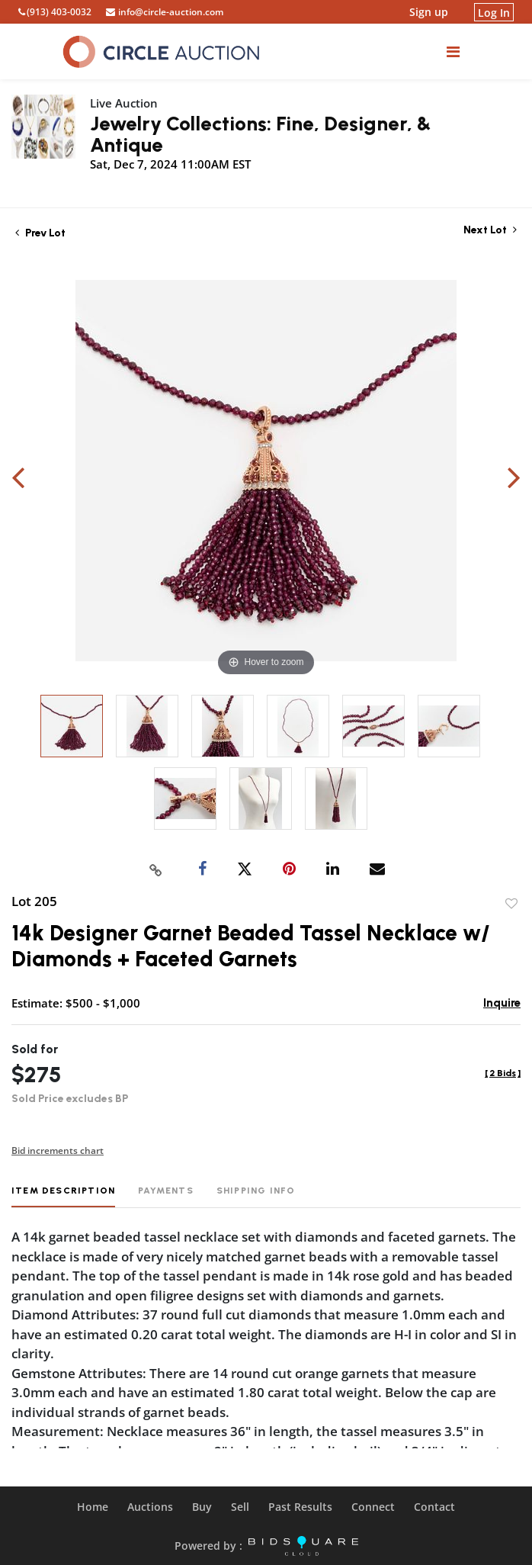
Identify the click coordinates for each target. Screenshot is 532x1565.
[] (503, 1073)
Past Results (300, 1506)
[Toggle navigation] (453, 51)
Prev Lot (40, 233)
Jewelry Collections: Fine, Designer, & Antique (260, 134)
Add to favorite (511, 903)
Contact (434, 1506)
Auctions (150, 1506)
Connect (373, 1506)
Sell (240, 1506)
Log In (494, 12)
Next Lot (490, 229)
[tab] (63, 1196)
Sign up (428, 12)
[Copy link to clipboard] (156, 869)
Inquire (502, 1003)
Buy (202, 1506)
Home (92, 1506)
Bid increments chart (57, 1150)
